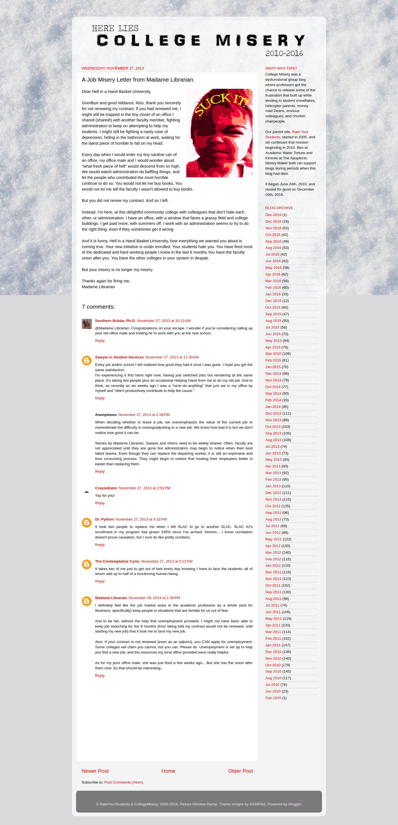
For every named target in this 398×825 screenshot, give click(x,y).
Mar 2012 (273, 552)
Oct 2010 (273, 665)
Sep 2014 (273, 393)
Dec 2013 (273, 413)
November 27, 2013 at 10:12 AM (164, 321)
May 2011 (273, 618)
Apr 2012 (273, 546)
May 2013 (273, 459)
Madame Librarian (111, 598)
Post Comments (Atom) (123, 782)
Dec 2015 (273, 301)
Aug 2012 (273, 519)
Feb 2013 (273, 479)
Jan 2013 (273, 486)
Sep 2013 (273, 433)
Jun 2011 (273, 612)
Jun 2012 (273, 532)
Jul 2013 (272, 446)
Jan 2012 (273, 565)
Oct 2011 (273, 585)
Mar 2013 (273, 473)
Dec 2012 (273, 493)
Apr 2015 (273, 347)
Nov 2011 (273, 579)
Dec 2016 (273, 221)
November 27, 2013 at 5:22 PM (167, 561)
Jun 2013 (273, 453)
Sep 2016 (273, 241)
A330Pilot (258, 804)
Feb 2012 (273, 559)
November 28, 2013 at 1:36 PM (154, 598)
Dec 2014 (273, 373)
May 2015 (273, 341)
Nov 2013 (273, 420)
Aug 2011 (273, 599)
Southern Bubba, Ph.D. (115, 321)
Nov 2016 (273, 228)
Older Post (240, 771)
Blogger (294, 804)
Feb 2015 (273, 360)
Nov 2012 (273, 499)
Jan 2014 (273, 407)
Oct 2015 (273, 307)
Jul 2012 (272, 526)
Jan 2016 (273, 294)
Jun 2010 (273, 691)
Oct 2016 (273, 235)
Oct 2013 (273, 427)
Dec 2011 (273, 572)
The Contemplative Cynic (117, 561)
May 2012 (273, 539)
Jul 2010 (272, 685)
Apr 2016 (273, 274)
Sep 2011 (273, 592)
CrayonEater (106, 488)
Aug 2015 (273, 321)
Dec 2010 (273, 652)
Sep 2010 (273, 671)
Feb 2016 (273, 287)
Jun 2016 (273, 261)
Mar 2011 (273, 632)
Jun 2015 (273, 334)
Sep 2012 (273, 513)
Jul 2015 (272, 327)
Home (168, 771)
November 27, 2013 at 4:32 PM (141, 519)
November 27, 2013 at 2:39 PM (144, 415)
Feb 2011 (273, 638)
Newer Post (95, 771)
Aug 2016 (273, 248)
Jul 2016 (272, 254)
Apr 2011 (273, 625)
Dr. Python (104, 519)
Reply (100, 341)
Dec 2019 (273, 215)
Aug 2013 (273, 440)
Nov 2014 (273, 380)
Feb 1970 (273, 698)
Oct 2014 (273, 387)
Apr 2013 (273, 466)
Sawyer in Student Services (119, 357)
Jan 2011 (273, 645)
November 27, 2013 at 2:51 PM (144, 488)
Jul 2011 (272, 605)
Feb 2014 (273, 400)
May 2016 (273, 268)
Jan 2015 (273, 367)
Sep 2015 (273, 314)
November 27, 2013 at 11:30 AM (172, 357)
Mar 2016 (273, 281)
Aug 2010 (273, 678)
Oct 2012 (273, 506)
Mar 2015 (273, 354)
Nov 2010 (273, 658)
